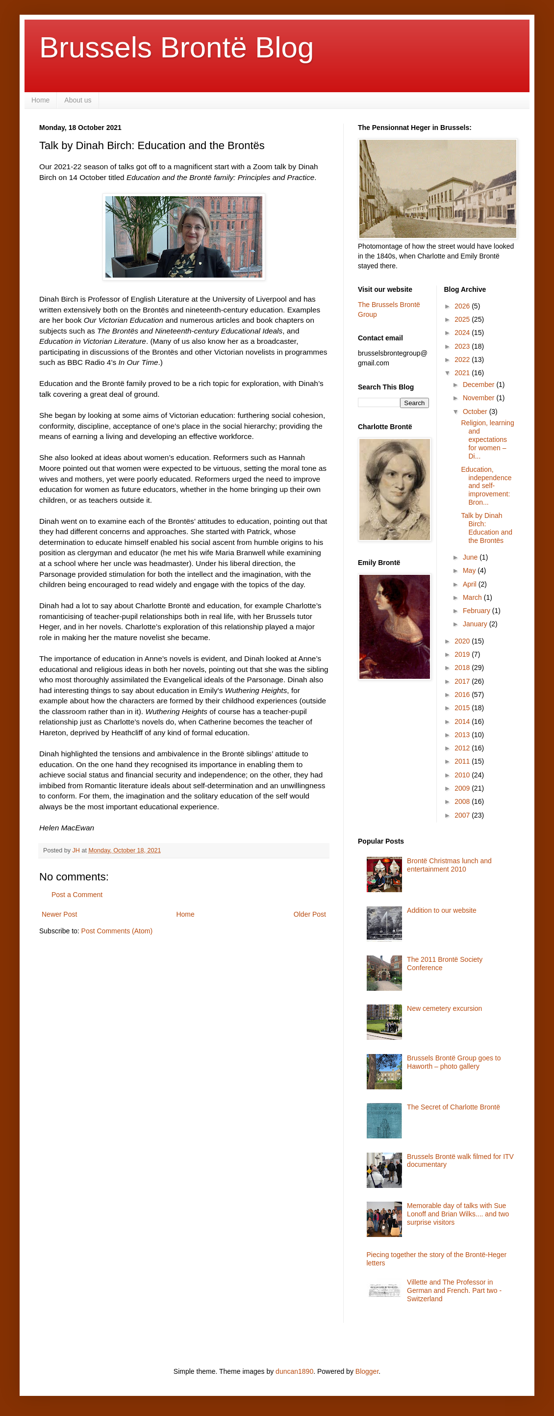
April (470, 584)
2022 (463, 359)
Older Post (310, 914)
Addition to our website (442, 910)
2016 (463, 694)
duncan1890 (294, 1371)
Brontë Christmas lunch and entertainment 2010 (449, 865)
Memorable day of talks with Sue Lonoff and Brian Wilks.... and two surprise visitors (458, 1214)
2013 (463, 735)
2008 (463, 801)
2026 (463, 306)
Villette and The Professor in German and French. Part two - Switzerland (454, 1290)
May (470, 570)
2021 (463, 373)
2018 (463, 667)
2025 (463, 319)
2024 (463, 332)
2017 (463, 681)
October (476, 411)
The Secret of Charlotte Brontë (453, 1107)
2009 (463, 788)
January (476, 624)
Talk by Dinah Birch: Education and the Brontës (486, 528)
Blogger (366, 1371)
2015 (463, 708)
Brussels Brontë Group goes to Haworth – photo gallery (454, 1062)
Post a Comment (76, 895)
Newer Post (59, 914)
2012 (463, 748)
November (479, 398)
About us (77, 100)
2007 (463, 815)
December (479, 384)
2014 (463, 721)
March (473, 597)
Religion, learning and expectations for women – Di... (487, 439)
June (471, 557)
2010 (463, 775)
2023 (463, 346)
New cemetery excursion (444, 1008)
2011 (463, 761)
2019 (463, 654)
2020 (463, 641)
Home (40, 100)
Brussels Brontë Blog (176, 47)
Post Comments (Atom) (116, 931)
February (477, 611)
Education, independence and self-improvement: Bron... (486, 485)
